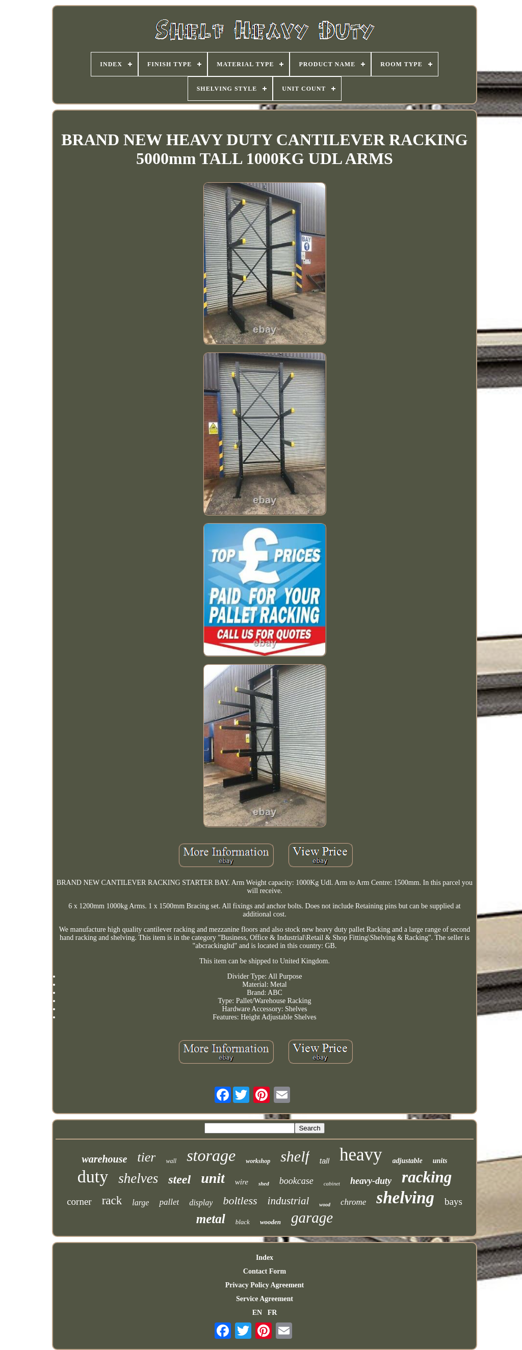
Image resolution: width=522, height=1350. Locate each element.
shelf (294, 1156)
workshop (258, 1161)
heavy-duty (371, 1181)
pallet (169, 1202)
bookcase (296, 1181)
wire (241, 1182)
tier (146, 1157)
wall (171, 1161)
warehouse (104, 1159)
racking (427, 1177)
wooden (270, 1222)
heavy (361, 1155)
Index (264, 1257)
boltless (240, 1200)
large (140, 1202)
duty (92, 1176)
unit (213, 1178)
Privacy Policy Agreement (264, 1285)
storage (211, 1155)
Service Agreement (264, 1299)
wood (324, 1204)
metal (210, 1219)
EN (257, 1312)
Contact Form (264, 1271)
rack (112, 1200)
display (201, 1202)
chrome (353, 1202)
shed (263, 1183)
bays (453, 1201)
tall (324, 1160)
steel (179, 1179)
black (243, 1222)
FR (272, 1312)
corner (79, 1201)
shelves (138, 1178)
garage (312, 1217)
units (440, 1161)
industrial (288, 1201)
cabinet (332, 1183)
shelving (405, 1198)
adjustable (408, 1161)
